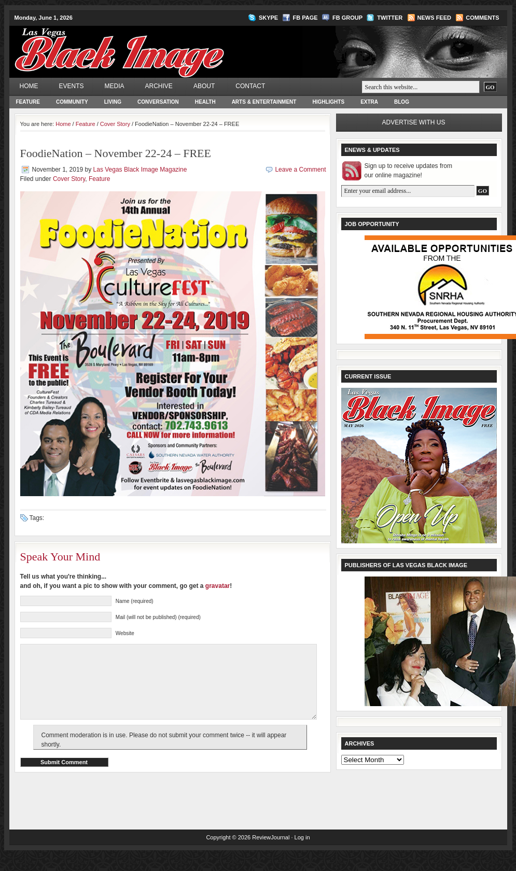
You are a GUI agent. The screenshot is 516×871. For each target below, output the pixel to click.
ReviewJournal (270, 853)
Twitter (389, 18)
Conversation (158, 102)
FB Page (305, 18)
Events (71, 86)
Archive (159, 86)
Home (29, 86)
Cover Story (115, 124)
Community (72, 102)
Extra (369, 102)
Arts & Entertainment (264, 102)
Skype (268, 18)
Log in (302, 853)
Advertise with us (413, 122)
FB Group (347, 18)
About (204, 86)
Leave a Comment (300, 169)
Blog (401, 102)
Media (114, 86)
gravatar (217, 585)
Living (112, 102)
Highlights (328, 102)
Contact (250, 86)
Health (205, 102)
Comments (482, 18)
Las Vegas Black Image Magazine (160, 44)
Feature (28, 102)
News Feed (434, 18)
